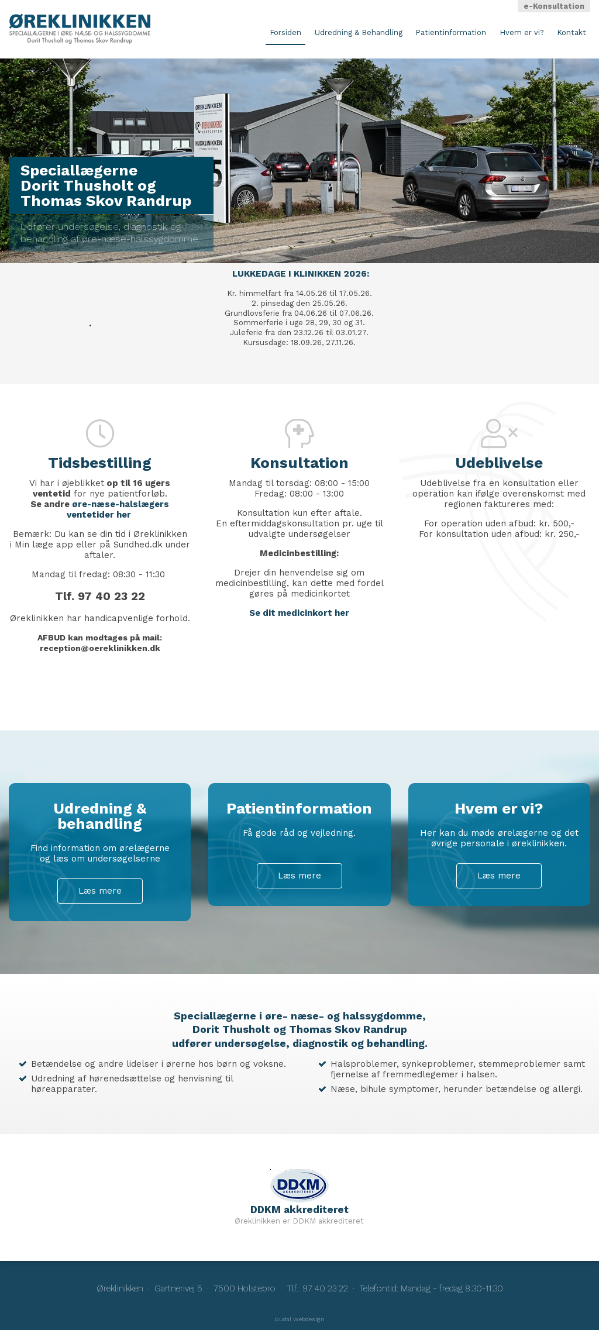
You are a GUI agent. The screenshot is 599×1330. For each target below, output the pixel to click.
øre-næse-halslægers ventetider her (118, 509)
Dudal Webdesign (299, 1319)
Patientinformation (450, 32)
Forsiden (285, 32)
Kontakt (571, 32)
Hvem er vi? (522, 32)
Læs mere (100, 890)
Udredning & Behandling (358, 32)
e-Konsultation (554, 6)
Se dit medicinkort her (299, 613)
